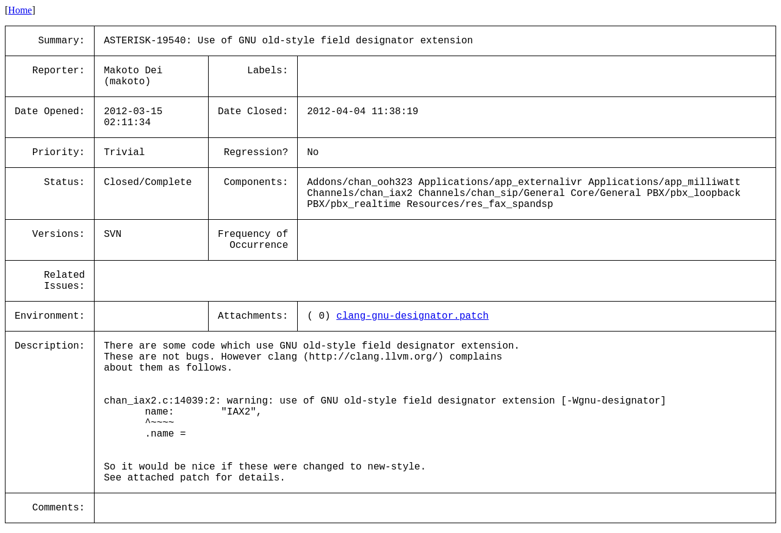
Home (20, 10)
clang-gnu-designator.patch (412, 316)
